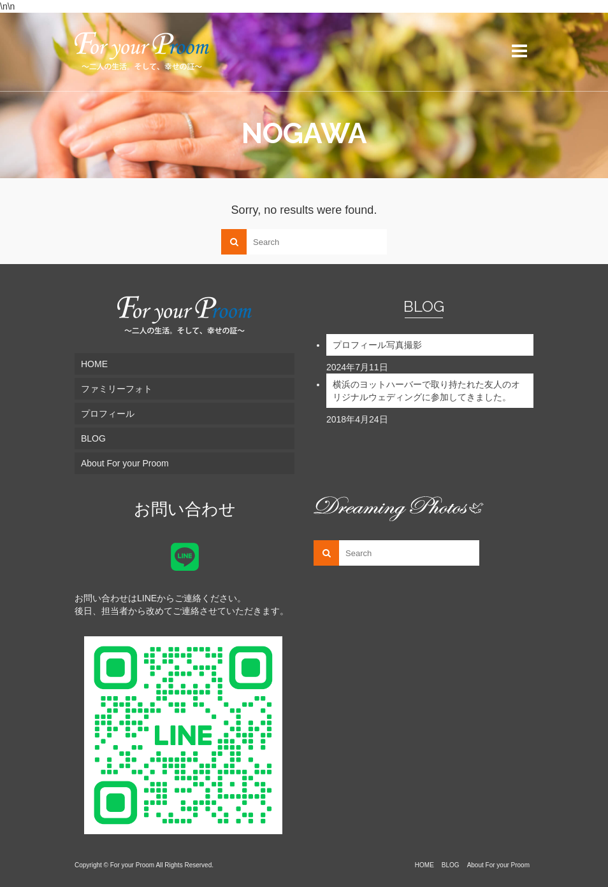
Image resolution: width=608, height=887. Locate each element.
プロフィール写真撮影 (377, 345)
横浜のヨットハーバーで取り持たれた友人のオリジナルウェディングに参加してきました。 (426, 390)
